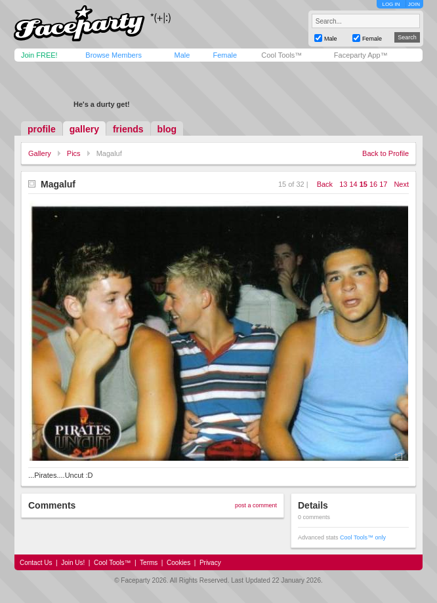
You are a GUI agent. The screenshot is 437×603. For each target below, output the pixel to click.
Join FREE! (39, 55)
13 (343, 184)
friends (128, 129)
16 (373, 184)
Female (225, 55)
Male (182, 55)
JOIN (414, 4)
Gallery (39, 153)
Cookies (178, 562)
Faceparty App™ (361, 55)
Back (325, 184)
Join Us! (73, 562)
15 (363, 184)
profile (42, 129)
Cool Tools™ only (363, 537)
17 (383, 184)
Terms (148, 562)
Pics (74, 153)
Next (401, 184)
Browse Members (113, 55)
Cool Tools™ (281, 55)
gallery (84, 129)
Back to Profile (385, 153)
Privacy (210, 562)
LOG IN (391, 4)
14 (353, 184)
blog (167, 129)
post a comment (256, 505)
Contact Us (36, 562)
